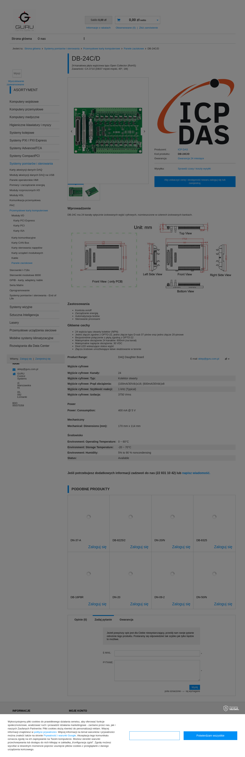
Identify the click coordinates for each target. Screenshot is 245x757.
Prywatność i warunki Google (60, 735)
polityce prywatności (45, 732)
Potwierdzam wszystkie (211, 735)
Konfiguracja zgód (154, 735)
